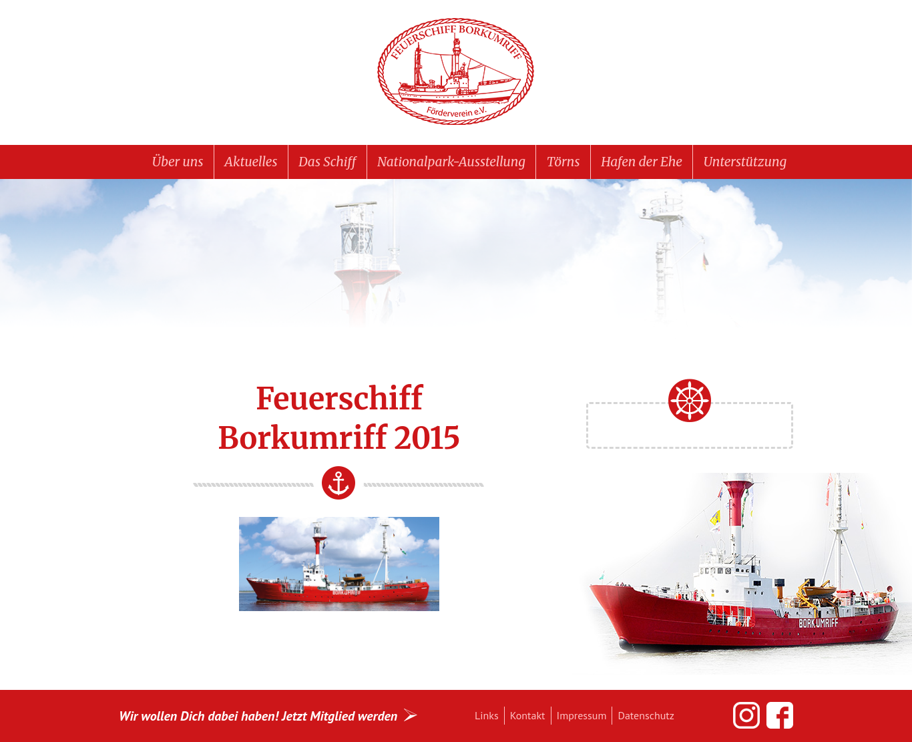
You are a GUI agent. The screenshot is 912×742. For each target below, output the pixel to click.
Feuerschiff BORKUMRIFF (456, 72)
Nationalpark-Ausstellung (451, 162)
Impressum (582, 715)
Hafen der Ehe (641, 162)
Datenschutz (646, 715)
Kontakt (527, 715)
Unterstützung (745, 162)
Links (487, 715)
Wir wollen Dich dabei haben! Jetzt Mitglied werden (258, 715)
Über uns (178, 162)
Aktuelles (250, 162)
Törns (563, 162)
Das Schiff (327, 162)
